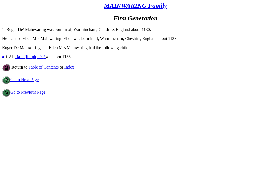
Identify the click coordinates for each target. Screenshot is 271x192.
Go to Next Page (20, 79)
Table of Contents (44, 67)
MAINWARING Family (135, 5)
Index (69, 67)
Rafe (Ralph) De (30, 56)
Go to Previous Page (23, 92)
